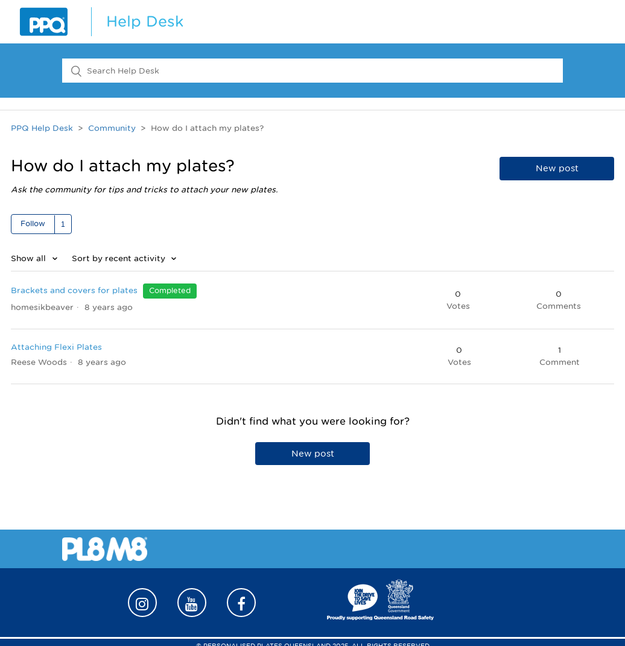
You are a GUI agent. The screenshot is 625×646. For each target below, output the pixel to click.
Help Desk (144, 21)
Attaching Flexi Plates (56, 347)
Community (112, 128)
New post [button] (557, 168)
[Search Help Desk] (312, 71)
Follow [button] (33, 223)
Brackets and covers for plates (74, 290)
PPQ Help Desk (42, 128)
